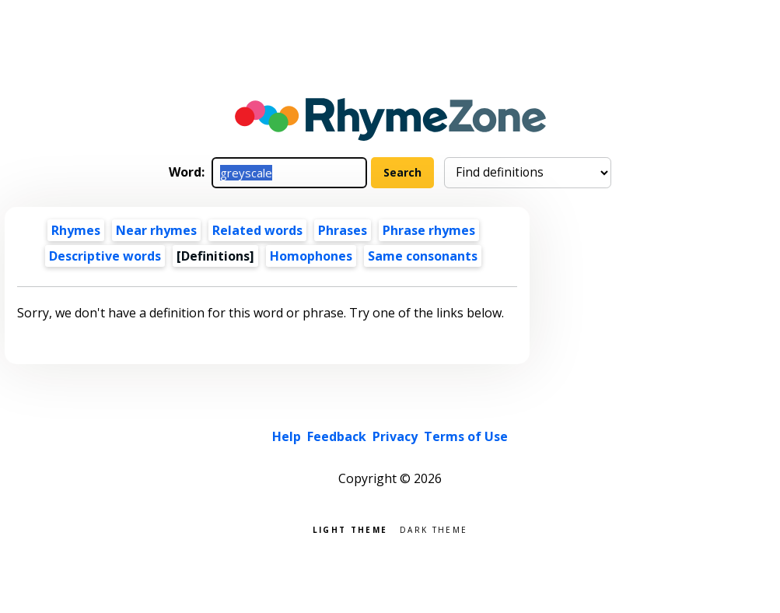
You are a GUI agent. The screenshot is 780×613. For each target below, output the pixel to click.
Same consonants (422, 255)
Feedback (336, 436)
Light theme (350, 528)
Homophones (311, 255)
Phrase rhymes (429, 230)
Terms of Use (466, 436)
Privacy (395, 436)
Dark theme (433, 528)
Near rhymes (156, 230)
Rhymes (75, 230)
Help (286, 436)
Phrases (342, 230)
